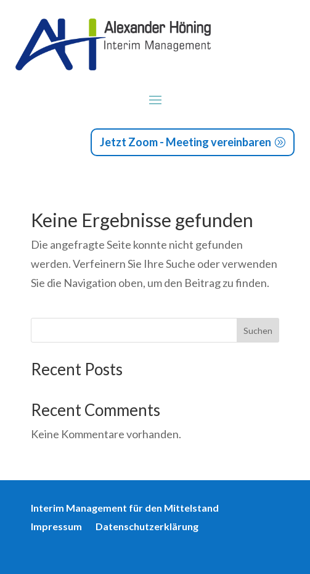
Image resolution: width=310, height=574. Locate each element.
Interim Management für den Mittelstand (125, 509)
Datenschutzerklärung (147, 527)
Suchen (257, 330)
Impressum (56, 527)
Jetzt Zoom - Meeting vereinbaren (185, 142)
